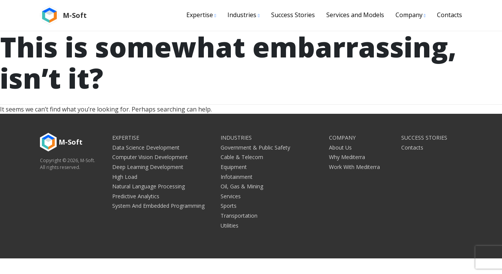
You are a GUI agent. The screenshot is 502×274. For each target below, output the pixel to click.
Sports (229, 205)
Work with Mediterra (354, 166)
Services (231, 196)
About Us (340, 147)
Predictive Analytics (135, 196)
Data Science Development (146, 147)
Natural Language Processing (148, 186)
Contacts (449, 15)
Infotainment (237, 176)
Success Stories (293, 15)
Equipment (234, 166)
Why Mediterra (347, 157)
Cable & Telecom (242, 157)
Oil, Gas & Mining (242, 186)
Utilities (229, 225)
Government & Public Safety (255, 147)
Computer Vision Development (150, 157)
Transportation (239, 215)
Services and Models (355, 15)
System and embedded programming (158, 205)
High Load (124, 176)
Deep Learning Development (147, 166)
